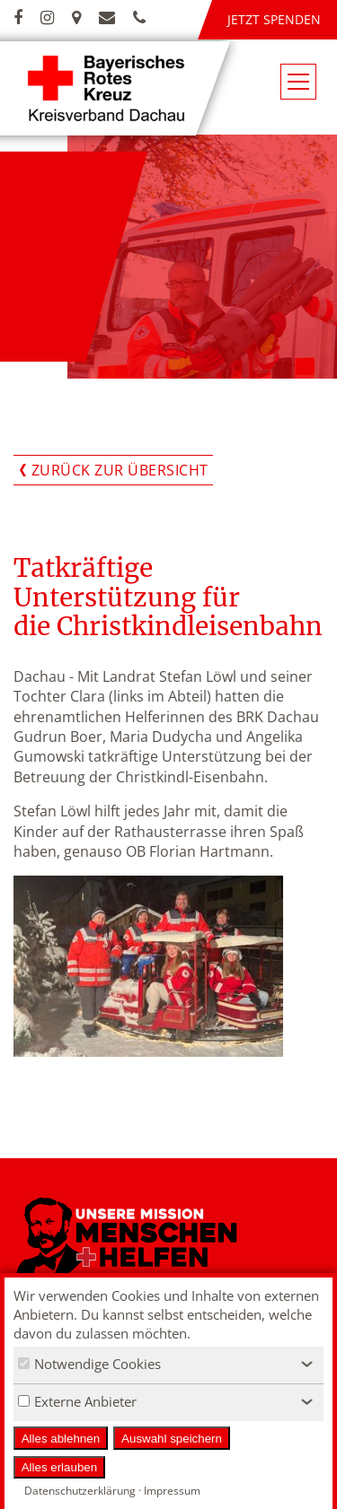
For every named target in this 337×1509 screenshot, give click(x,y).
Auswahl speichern (171, 1438)
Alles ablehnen (61, 1438)
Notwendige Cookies (89, 1364)
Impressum (172, 1490)
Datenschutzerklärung (80, 1490)
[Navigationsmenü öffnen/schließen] (298, 82)
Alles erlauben (59, 1467)
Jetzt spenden (274, 19)
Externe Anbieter (77, 1401)
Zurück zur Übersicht (119, 470)
